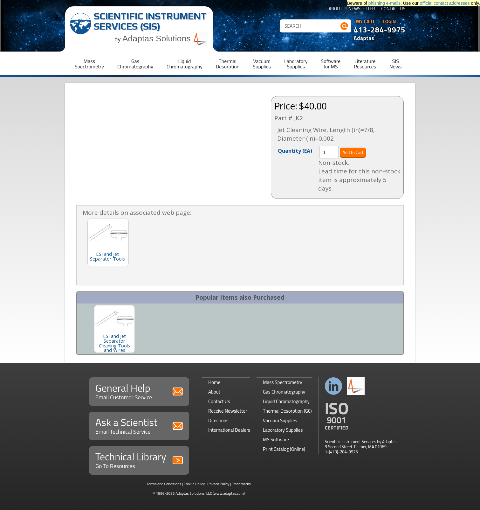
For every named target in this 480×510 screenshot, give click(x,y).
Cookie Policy (194, 484)
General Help (139, 391)
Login (389, 21)
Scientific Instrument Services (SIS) (150, 21)
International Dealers (229, 430)
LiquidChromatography (184, 63)
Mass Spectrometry (282, 382)
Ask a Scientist (139, 425)
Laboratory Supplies (283, 430)
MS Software (276, 439)
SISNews (395, 63)
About (335, 9)
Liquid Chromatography (286, 401)
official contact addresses (445, 3)
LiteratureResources (365, 63)
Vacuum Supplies (280, 420)
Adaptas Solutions (165, 38)
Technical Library (139, 459)
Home (214, 382)
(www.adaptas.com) (229, 493)
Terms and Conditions (164, 484)
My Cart (365, 21)
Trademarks (241, 484)
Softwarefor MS (331, 63)
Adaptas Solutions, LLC (193, 493)
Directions (218, 420)
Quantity (295, 150)
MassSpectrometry (89, 63)
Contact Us (393, 9)
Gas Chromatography (284, 391)
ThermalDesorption (227, 63)
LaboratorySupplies (295, 63)
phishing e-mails (384, 3)
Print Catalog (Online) (284, 449)
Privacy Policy (218, 484)
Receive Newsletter (227, 411)
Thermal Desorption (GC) (287, 411)
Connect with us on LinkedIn (333, 386)
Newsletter (362, 9)
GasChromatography (135, 63)
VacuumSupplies (262, 63)
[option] (114, 329)
